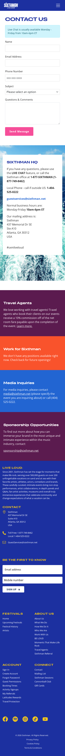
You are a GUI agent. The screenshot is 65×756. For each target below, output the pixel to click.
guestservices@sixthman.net (26, 199)
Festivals (13, 613)
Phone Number (14, 71)
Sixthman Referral (43, 653)
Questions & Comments (19, 99)
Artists (6, 630)
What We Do (41, 622)
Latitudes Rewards (12, 697)
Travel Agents (41, 649)
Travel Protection (11, 701)
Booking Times (10, 685)
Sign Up (13, 589)
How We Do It (41, 626)
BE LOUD (39, 638)
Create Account (10, 673)
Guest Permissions (12, 681)
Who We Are (41, 630)
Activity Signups (10, 689)
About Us (44, 613)
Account (12, 664)
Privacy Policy (32, 739)
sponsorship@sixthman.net (21, 450)
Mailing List (40, 673)
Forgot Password (11, 677)
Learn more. (24, 326)
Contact (12, 507)
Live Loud (13, 467)
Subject (9, 86)
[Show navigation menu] (58, 5)
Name (8, 42)
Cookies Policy (32, 743)
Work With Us (41, 634)
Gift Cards (39, 685)
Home (6, 618)
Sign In (6, 669)
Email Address (13, 56)
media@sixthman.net (16, 394)
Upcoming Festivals (12, 622)
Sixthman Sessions (44, 677)
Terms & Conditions (32, 748)
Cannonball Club (43, 681)
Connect (44, 664)
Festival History (10, 626)
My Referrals (9, 693)
